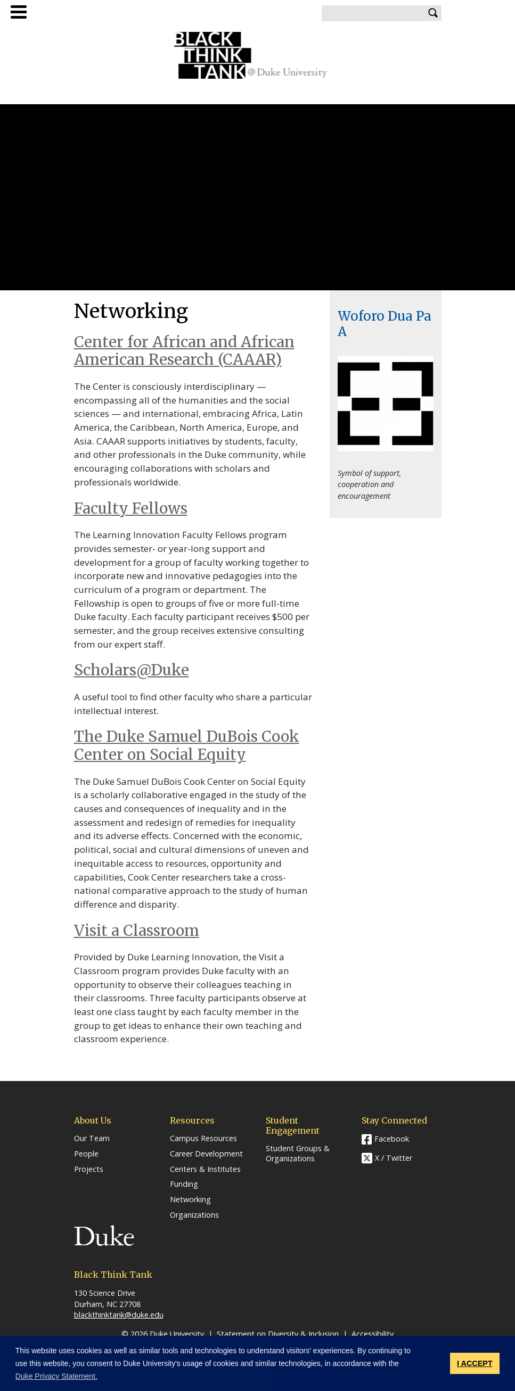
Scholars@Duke (131, 670)
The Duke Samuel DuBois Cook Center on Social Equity (186, 745)
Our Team (92, 1138)
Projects (88, 1169)
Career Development (206, 1154)
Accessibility (372, 1334)
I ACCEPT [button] (475, 1363)
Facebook (391, 1139)
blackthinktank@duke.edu (119, 1315)
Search (434, 13)
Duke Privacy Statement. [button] (56, 1376)
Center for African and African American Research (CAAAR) (184, 351)
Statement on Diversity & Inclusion (278, 1334)
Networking (190, 1199)
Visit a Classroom (136, 930)
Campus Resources (203, 1138)
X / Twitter (393, 1158)
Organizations (194, 1215)
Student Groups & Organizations (298, 1153)
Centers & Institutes (205, 1169)
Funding (184, 1184)
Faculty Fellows (130, 508)
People (86, 1154)
